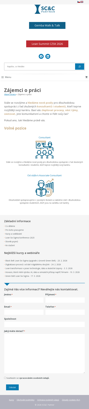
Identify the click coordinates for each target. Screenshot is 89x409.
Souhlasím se (27, 378)
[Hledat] (79, 66)
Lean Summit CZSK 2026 (47, 44)
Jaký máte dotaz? (14, 331)
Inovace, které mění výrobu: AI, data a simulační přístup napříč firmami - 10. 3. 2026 (42, 272)
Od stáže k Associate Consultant (44, 175)
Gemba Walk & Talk (47, 25)
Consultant (44, 137)
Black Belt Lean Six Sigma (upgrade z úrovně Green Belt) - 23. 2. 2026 (36, 260)
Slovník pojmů (11, 241)
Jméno (8, 294)
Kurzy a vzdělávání (13, 233)
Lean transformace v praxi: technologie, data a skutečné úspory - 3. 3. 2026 (38, 268)
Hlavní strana (10, 94)
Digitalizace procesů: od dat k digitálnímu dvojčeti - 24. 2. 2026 (33, 264)
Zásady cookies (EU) (71, 400)
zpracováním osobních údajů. (34, 378)
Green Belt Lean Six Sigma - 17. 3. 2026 (22, 276)
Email (8, 306)
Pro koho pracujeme (14, 230)
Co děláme (10, 226)
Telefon (50, 306)
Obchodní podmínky (25, 400)
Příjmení (50, 294)
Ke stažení (10, 245)
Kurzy (11, 400)
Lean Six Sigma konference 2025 (19, 237)
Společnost (10, 318)
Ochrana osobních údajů (48, 400)
